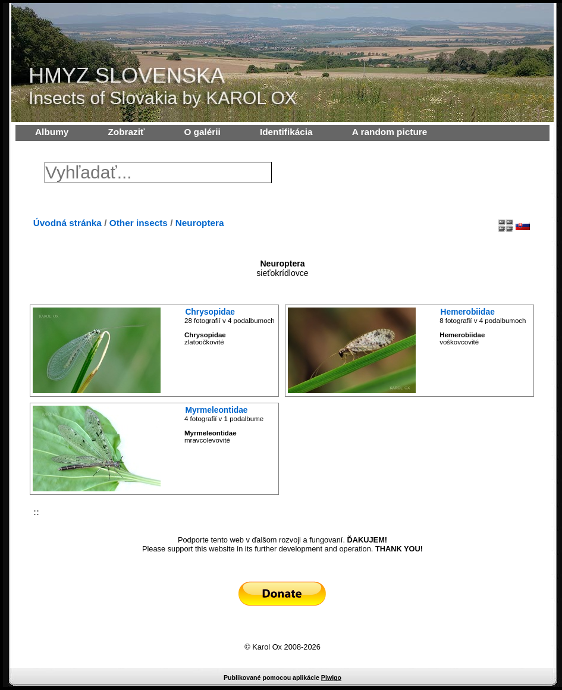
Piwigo (331, 677)
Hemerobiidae (468, 311)
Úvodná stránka (67, 223)
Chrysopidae (210, 311)
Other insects (138, 223)
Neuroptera (199, 223)
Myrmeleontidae (216, 410)
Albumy (51, 132)
